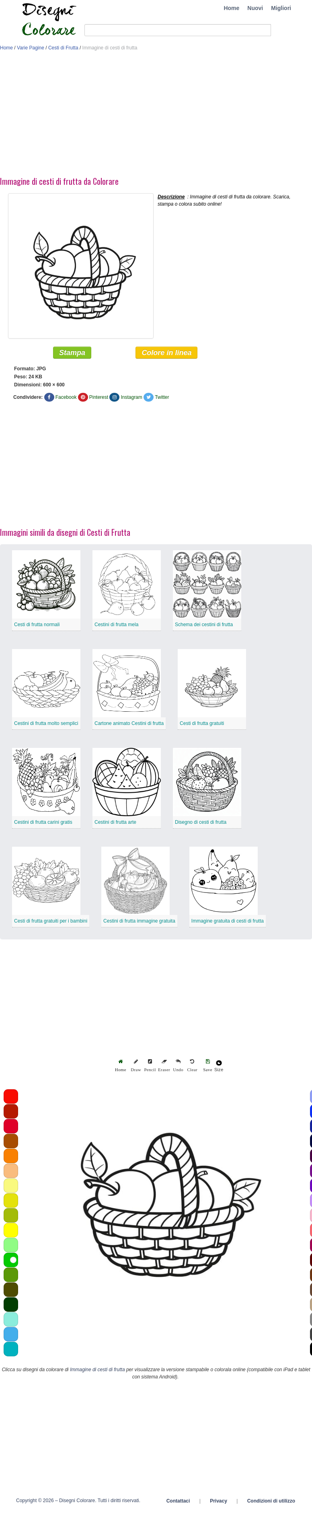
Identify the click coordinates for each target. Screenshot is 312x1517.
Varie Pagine (30, 48)
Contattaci (178, 1501)
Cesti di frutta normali (37, 624)
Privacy (218, 1501)
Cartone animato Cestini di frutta (129, 723)
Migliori (281, 8)
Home (231, 8)
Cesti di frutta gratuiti (202, 723)
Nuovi (255, 8)
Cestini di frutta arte (115, 822)
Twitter (162, 397)
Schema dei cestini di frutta (204, 624)
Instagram (131, 397)
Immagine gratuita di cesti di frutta (227, 921)
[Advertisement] (154, 115)
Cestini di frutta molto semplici (46, 723)
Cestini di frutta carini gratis (43, 822)
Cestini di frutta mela (116, 624)
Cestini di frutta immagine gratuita (139, 921)
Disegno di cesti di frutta (200, 822)
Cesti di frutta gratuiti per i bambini (50, 921)
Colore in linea (166, 353)
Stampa (72, 353)
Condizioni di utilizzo (271, 1501)
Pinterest (98, 397)
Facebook (66, 397)
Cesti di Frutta (63, 48)
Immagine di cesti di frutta (97, 1369)
